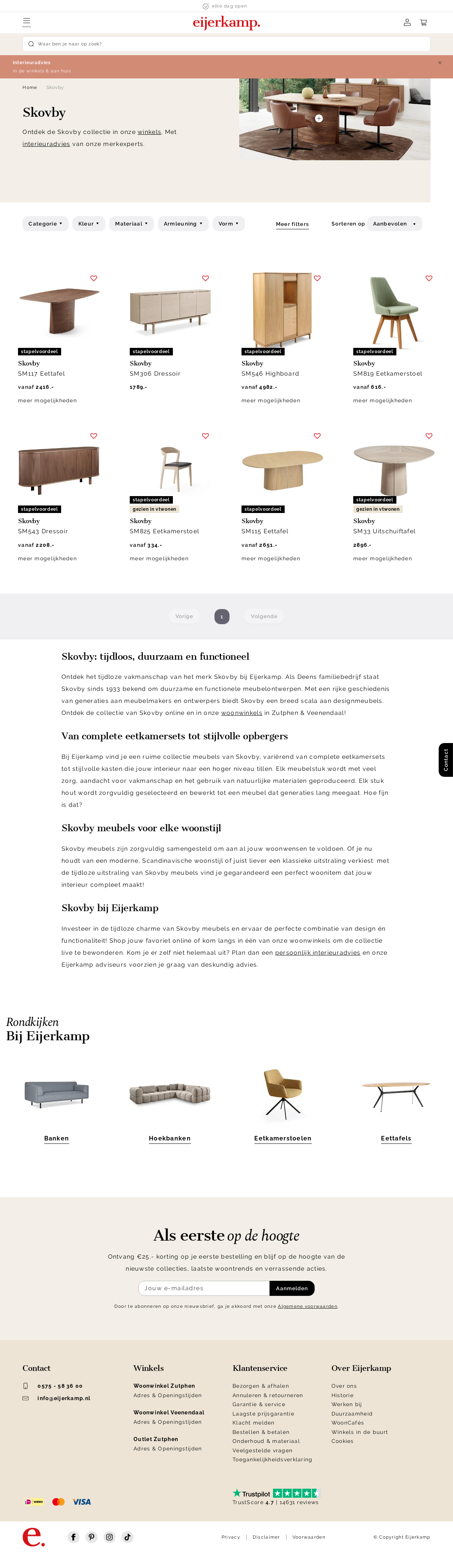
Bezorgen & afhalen (260, 1386)
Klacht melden (253, 1423)
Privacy (231, 1537)
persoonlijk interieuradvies (318, 952)
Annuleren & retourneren (267, 1395)
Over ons (344, 1386)
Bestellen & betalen (261, 1432)
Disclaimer (266, 1537)
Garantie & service (258, 1404)
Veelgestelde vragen (262, 1450)
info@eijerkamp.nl (56, 1398)
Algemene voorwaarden (308, 1306)
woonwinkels (241, 712)
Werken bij (347, 1404)
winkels (149, 131)
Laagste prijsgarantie (263, 1414)
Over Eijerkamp (361, 1368)
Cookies (343, 1441)
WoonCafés (348, 1423)
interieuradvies (46, 143)
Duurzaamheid (352, 1414)
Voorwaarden (309, 1537)
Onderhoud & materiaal (266, 1441)
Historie (343, 1395)
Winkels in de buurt (360, 1432)
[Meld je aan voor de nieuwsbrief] (204, 1288)
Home (29, 87)
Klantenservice (260, 1368)
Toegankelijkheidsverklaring (272, 1459)
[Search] (226, 43)
